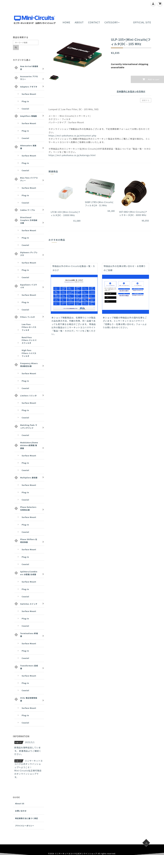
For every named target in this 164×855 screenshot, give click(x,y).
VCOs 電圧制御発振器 (28, 699)
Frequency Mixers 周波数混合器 (29, 364)
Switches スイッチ (29, 604)
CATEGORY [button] (111, 22)
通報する (145, 100)
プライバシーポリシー (24, 825)
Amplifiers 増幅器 (28, 116)
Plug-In (25, 101)
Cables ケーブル (27, 210)
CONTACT (94, 22)
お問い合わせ (21, 811)
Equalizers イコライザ (28, 286)
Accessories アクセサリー (29, 77)
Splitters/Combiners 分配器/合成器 (29, 573)
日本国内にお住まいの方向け (131, 91)
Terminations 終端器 (29, 634)
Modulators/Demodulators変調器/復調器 (29, 445)
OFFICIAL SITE (142, 22)
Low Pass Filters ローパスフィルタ (29, 327)
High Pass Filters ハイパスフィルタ (29, 353)
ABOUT (79, 22)
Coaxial (25, 108)
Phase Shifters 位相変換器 (28, 540)
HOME (66, 22)
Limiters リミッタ (28, 395)
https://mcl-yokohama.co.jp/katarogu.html (72, 155)
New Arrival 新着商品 (29, 67)
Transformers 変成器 (29, 667)
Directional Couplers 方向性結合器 (28, 220)
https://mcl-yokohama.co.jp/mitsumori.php (72, 135)
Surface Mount (29, 94)
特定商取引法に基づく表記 (26, 818)
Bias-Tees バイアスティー (29, 179)
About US (19, 803)
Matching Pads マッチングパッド (28, 426)
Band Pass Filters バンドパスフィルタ (29, 340)
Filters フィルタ (27, 317)
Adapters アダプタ (28, 86)
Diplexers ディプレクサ (29, 253)
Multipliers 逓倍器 (29, 477)
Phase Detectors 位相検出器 (28, 508)
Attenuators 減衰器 (28, 146)
